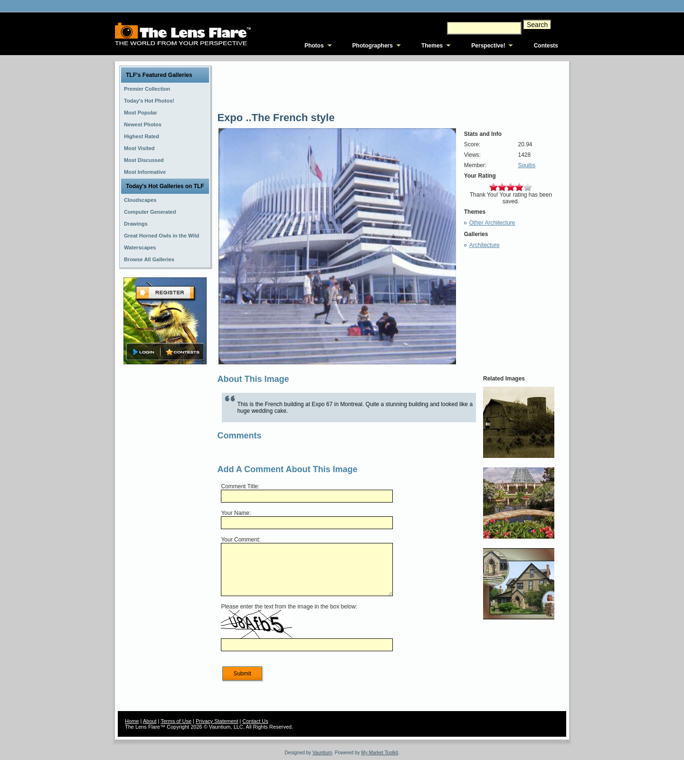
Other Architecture (492, 222)
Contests (546, 45)
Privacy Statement (217, 721)
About (150, 721)
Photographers (372, 45)
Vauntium (322, 752)
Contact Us (255, 721)
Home (132, 721)
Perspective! (488, 45)
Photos (314, 45)
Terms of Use (176, 721)
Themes (432, 45)
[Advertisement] (165, 516)
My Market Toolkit (379, 752)
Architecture (484, 245)
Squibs (527, 165)
